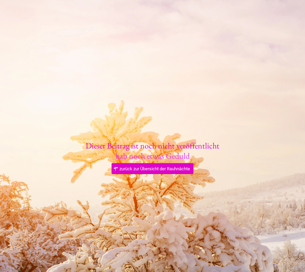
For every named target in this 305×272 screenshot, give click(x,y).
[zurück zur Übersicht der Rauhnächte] (152, 168)
